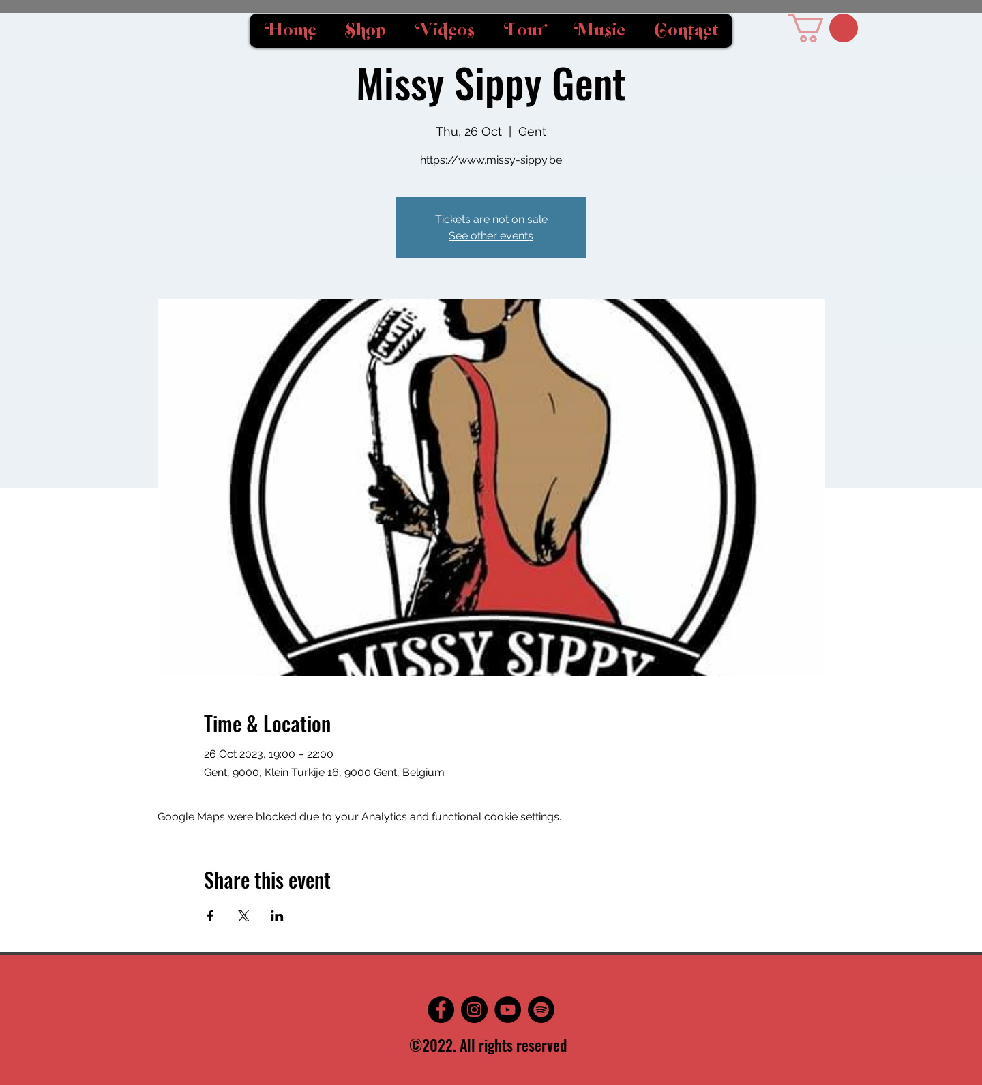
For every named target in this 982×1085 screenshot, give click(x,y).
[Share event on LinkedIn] (277, 915)
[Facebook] (441, 1009)
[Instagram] (474, 1009)
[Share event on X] (243, 915)
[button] (823, 28)
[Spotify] (541, 1009)
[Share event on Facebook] (210, 915)
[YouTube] (507, 1009)
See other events (491, 235)
